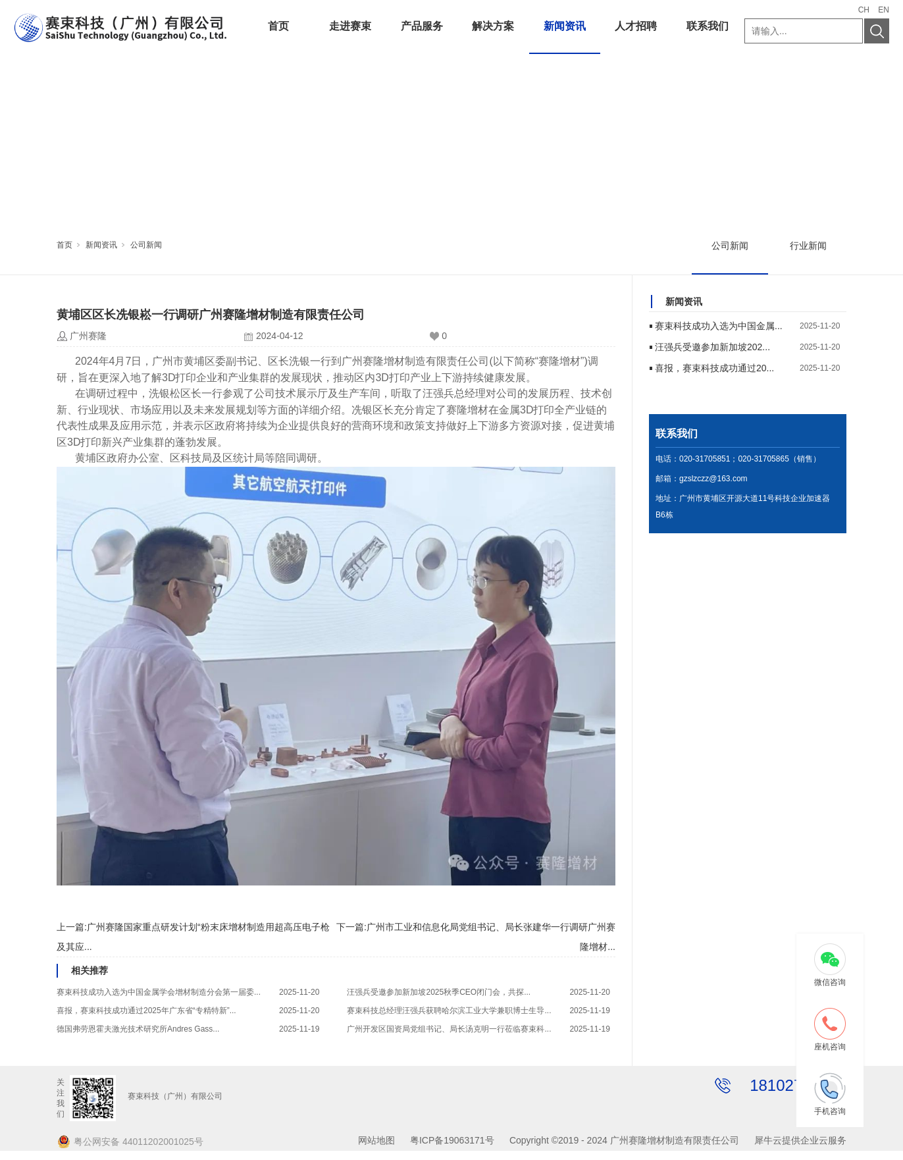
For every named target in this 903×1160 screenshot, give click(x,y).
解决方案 (493, 26)
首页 (278, 26)
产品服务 (422, 26)
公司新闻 (146, 245)
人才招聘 (636, 26)
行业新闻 (808, 245)
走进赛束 (350, 26)
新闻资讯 (565, 26)
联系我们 (707, 26)
